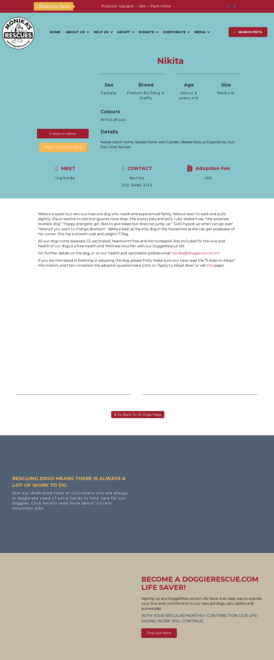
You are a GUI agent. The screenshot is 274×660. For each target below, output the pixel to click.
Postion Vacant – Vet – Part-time (136, 6)
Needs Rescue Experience (203, 142)
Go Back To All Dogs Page (138, 415)
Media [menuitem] (200, 32)
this (210, 265)
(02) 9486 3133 (137, 185)
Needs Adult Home (117, 142)
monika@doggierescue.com (196, 253)
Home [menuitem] (55, 32)
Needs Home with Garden (157, 142)
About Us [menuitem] (75, 32)
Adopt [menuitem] (123, 32)
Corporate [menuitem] (174, 32)
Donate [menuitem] (146, 32)
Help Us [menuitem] (101, 32)
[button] (88, 32)
